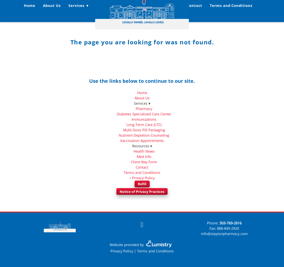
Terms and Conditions (231, 5)
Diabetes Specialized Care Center (144, 114)
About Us (52, 5)
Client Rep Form (144, 161)
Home (29, 5)
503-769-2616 (231, 223)
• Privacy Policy (142, 177)
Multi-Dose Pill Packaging (144, 130)
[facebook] (142, 224)
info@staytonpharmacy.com (224, 233)
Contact (194, 5)
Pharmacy (144, 108)
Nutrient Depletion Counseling (144, 135)
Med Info (144, 156)
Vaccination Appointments (142, 140)
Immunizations (144, 119)
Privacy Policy (121, 251)
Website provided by (142, 244)
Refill (142, 183)
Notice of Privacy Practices (142, 191)
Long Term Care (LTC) (144, 124)
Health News (144, 151)
